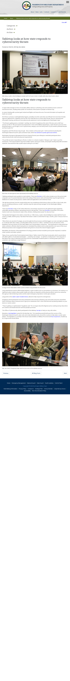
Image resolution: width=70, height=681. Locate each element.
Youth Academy (49, 383)
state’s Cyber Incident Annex (20, 297)
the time (39, 196)
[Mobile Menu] (68, 2)
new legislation (12, 313)
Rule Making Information (10, 389)
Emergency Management (19, 383)
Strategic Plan (39, 389)
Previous (5, 373)
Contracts (46, 12)
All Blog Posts (36, 373)
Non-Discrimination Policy (39, 391)
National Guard (31, 383)
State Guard (40, 383)
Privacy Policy (22, 389)
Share (64, 22)
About (33, 12)
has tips (39, 310)
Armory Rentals (48, 389)
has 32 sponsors (55, 316)
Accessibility (27, 391)
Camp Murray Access (60, 389)
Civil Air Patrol (59, 383)
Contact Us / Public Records (58, 12)
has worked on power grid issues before (45, 132)
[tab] (11, 25)
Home (5, 18)
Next (65, 373)
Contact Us (31, 389)
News (37, 12)
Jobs (41, 12)
